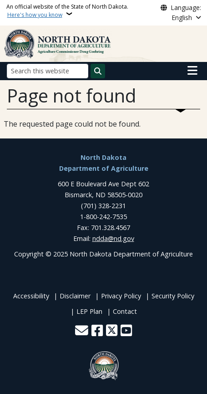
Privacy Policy (121, 296)
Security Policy (172, 296)
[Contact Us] (81, 331)
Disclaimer (75, 296)
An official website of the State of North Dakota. (67, 11)
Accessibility (31, 296)
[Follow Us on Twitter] (111, 331)
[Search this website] (47, 71)
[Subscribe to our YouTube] (126, 331)
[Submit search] (98, 71)
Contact (125, 311)
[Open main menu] (192, 71)
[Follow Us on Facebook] (97, 331)
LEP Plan (89, 311)
